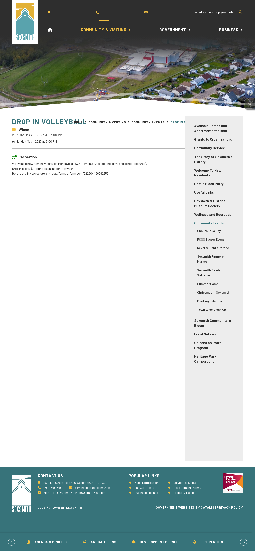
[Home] (50, 29)
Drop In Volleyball (188, 122)
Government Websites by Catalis (185, 525)
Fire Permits (208, 542)
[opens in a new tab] (250, 93)
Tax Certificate (141, 505)
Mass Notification (144, 500)
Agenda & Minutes (47, 542)
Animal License (101, 542)
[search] (216, 12)
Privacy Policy (230, 525)
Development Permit (154, 542)
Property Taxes (181, 510)
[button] (240, 12)
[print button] (236, 122)
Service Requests (182, 500)
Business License (143, 510)
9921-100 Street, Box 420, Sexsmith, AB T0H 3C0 (75, 500)
